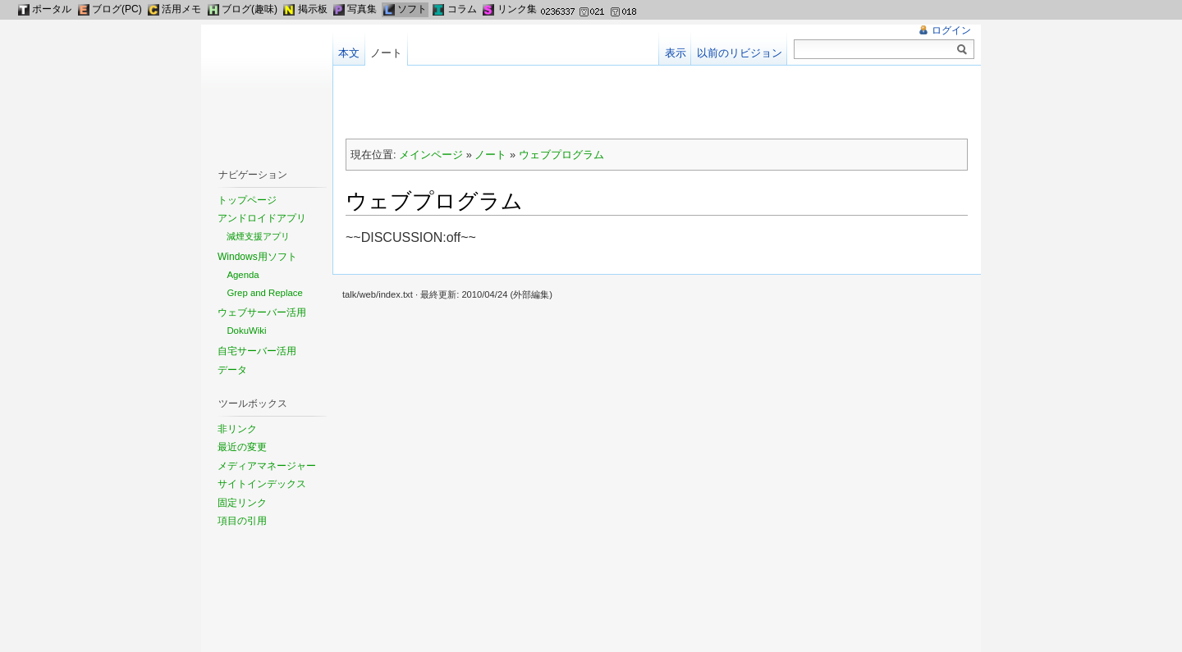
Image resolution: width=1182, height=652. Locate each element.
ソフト (412, 9)
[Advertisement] (657, 103)
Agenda (243, 275)
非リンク (237, 429)
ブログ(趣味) (249, 9)
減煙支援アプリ (258, 236)
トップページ (247, 200)
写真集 (362, 9)
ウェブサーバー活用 (262, 312)
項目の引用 (242, 521)
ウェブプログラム (561, 154)
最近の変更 (242, 447)
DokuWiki (246, 330)
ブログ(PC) (117, 9)
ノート (490, 154)
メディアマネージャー (267, 466)
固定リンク (242, 502)
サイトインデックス (262, 484)
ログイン (951, 30)
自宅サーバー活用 (257, 351)
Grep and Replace (264, 293)
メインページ (431, 154)
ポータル (51, 9)
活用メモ (181, 9)
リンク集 (517, 9)
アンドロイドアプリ (262, 218)
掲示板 (313, 9)
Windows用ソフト (257, 256)
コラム (462, 9)
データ (232, 370)
